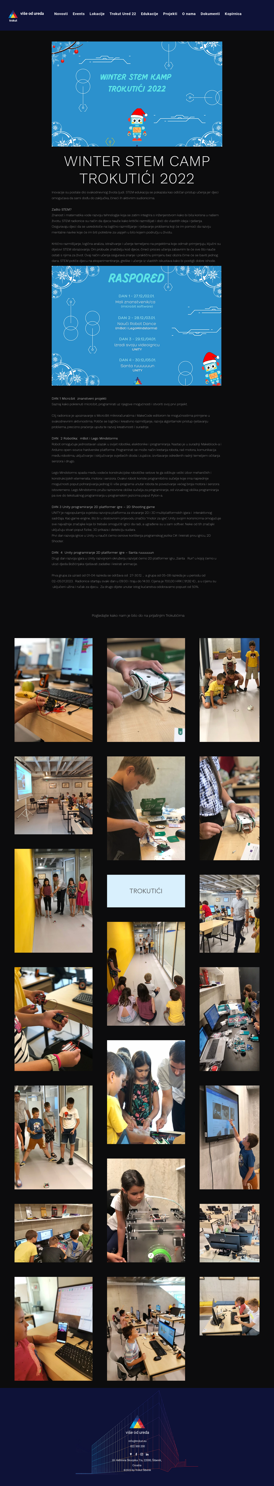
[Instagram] (142, 1454)
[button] (97, 13)
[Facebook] (136, 1454)
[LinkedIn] (147, 1454)
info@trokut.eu (137, 1441)
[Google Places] (131, 1454)
